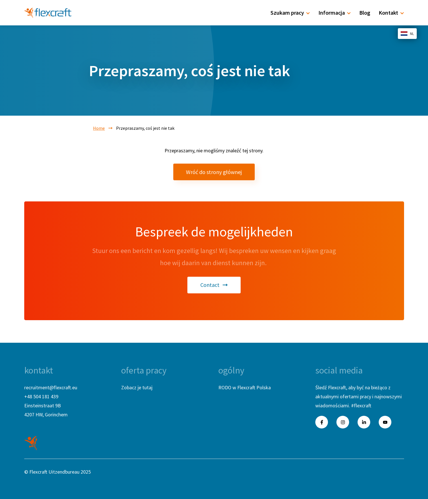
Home (99, 128)
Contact (214, 284)
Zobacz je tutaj (136, 387)
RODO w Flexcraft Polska (244, 387)
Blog (364, 12)
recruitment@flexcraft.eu (50, 387)
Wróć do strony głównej (214, 171)
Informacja (334, 12)
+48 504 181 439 (41, 396)
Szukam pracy (290, 12)
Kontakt (391, 12)
